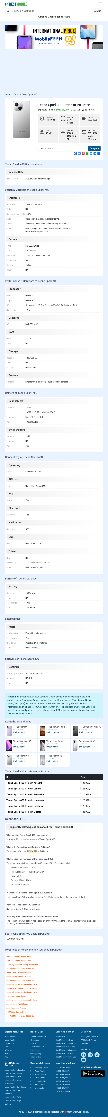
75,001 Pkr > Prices (63, 1068)
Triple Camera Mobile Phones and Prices (22, 988)
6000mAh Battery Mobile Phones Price (21, 984)
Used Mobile (10, 1040)
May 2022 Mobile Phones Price (18, 957)
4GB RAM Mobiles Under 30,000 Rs (20, 1016)
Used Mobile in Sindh (13, 1077)
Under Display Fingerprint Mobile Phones (22, 1000)
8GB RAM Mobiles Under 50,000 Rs (20, 969)
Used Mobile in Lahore (64, 1040)
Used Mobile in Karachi (64, 1037)
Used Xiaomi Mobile (38, 1074)
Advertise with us (37, 1047)
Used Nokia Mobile (37, 1078)
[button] (101, 4)
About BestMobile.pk (38, 1037)
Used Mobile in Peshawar (65, 1047)
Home (7, 94)
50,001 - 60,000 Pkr (63, 1074)
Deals (7, 1047)
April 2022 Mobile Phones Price (18, 961)
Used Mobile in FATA (13, 1097)
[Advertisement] (54, 71)
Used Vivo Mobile (37, 1088)
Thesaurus (34, 1040)
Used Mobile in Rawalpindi (66, 1043)
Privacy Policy (35, 1054)
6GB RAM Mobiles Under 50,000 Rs (20, 980)
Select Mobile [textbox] (47, 148)
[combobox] (63, 148)
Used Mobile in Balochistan (15, 1087)
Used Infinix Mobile (37, 1085)
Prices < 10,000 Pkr (63, 1091)
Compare (94, 148)
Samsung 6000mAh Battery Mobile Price (22, 965)
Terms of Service (36, 1057)
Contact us (34, 1050)
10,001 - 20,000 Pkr (63, 1088)
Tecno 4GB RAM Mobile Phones (18, 973)
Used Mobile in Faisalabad (66, 1050)
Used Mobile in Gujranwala (66, 1057)
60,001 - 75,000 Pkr (63, 1071)
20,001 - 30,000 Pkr (63, 1085)
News (7, 1057)
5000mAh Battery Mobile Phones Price (21, 992)
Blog (7, 1054)
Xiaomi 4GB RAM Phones (16, 996)
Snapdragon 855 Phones (16, 1008)
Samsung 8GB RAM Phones (17, 1004)
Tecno (16, 94)
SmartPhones (10, 1037)
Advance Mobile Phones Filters (54, 16)
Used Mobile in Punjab (13, 1073)
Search (97, 11)
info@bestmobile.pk (89, 1037)
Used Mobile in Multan (64, 1054)
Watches (8, 1050)
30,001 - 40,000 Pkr (63, 1081)
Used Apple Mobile (37, 1071)
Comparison (9, 1043)
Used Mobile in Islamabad (15, 1070)
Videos (33, 1043)
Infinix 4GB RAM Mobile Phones (18, 977)
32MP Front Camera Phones (17, 1012)
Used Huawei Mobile (38, 1081)
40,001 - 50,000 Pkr (63, 1078)
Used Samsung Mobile (39, 1068)
